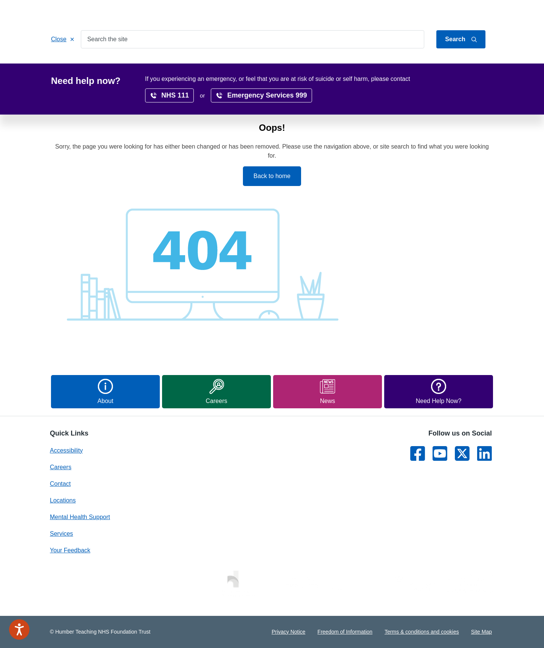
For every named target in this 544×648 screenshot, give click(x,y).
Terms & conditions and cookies (422, 632)
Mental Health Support (80, 517)
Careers (283, 65)
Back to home (272, 176)
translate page (468, 80)
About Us (457, 12)
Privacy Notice (288, 632)
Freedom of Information (344, 632)
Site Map (481, 632)
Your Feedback (70, 550)
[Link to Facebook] (417, 453)
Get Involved (202, 65)
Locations (246, 65)
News (436, 65)
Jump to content (420, 12)
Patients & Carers (148, 65)
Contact (484, 12)
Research (320, 65)
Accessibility (363, 65)
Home (66, 65)
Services (99, 65)
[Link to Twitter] (462, 453)
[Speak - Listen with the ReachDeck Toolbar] (19, 629)
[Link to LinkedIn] (484, 453)
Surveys (404, 65)
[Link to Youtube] (440, 453)
